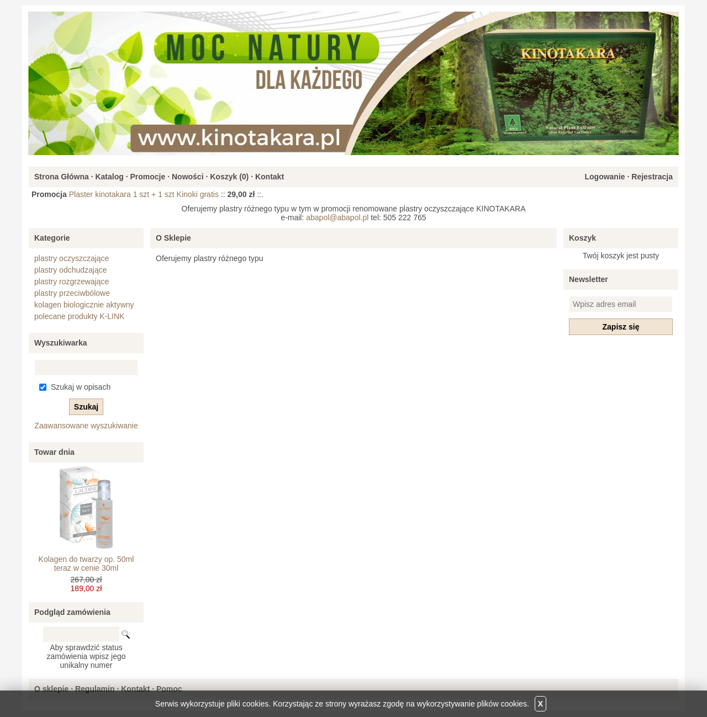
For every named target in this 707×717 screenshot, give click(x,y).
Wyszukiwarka (60, 342)
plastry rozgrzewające (71, 281)
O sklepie (51, 688)
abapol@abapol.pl (337, 217)
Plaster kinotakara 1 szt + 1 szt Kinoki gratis (144, 194)
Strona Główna (61, 176)
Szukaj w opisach (80, 387)
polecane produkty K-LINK (79, 316)
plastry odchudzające (70, 269)
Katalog (109, 176)
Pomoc (169, 688)
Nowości (188, 176)
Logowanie (604, 176)
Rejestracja (652, 176)
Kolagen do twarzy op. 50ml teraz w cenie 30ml (86, 563)
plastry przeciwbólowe (72, 293)
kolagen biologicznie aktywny (84, 304)
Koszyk (582, 237)
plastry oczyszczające (71, 258)
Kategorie (52, 237)
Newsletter (588, 279)
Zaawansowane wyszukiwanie (86, 425)
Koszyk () (229, 176)
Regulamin (95, 688)
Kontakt (269, 176)
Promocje (147, 176)
